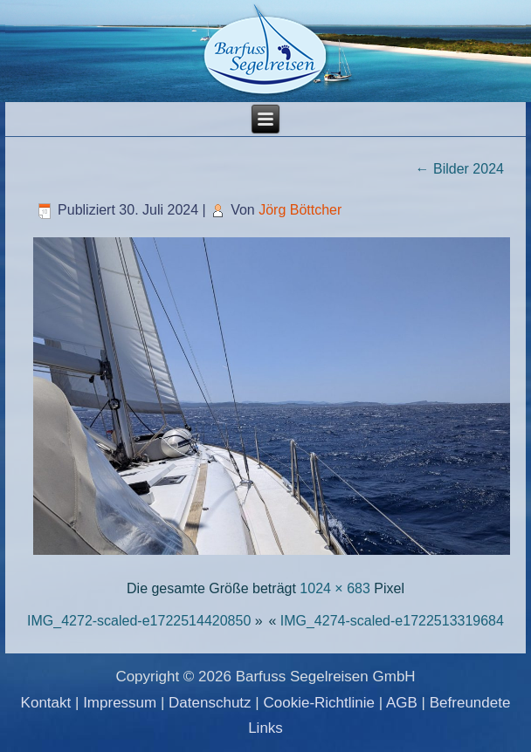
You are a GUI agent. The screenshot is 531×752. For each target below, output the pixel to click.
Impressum (119, 702)
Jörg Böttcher (300, 209)
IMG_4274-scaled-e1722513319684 (392, 620)
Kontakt (46, 702)
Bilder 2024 (460, 168)
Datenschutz (210, 702)
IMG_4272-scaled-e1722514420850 (139, 620)
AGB (401, 702)
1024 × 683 (335, 588)
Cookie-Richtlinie (319, 702)
